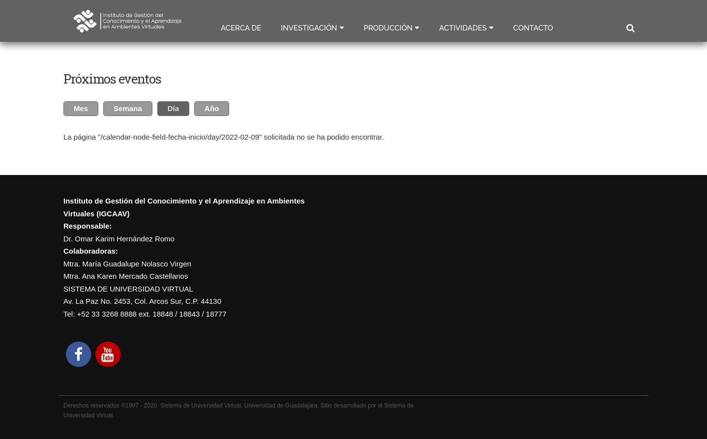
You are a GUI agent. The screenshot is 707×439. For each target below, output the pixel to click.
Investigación (309, 28)
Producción (388, 28)
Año (212, 108)
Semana (128, 108)
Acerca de (241, 28)
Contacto (533, 28)
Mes (81, 108)
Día (178, 107)
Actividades (463, 28)
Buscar (630, 28)
